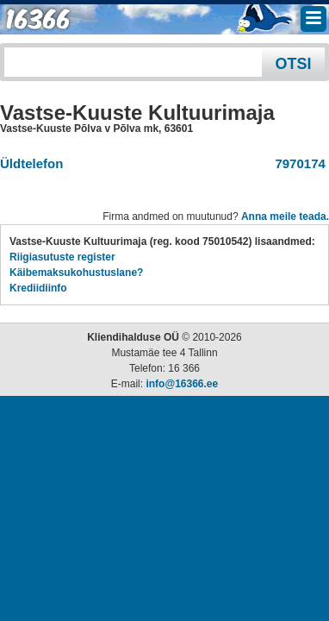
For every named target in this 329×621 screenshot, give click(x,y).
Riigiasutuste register (62, 257)
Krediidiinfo (38, 288)
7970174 (297, 163)
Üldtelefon (31, 163)
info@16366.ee (182, 384)
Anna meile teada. (285, 216)
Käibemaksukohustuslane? (76, 273)
